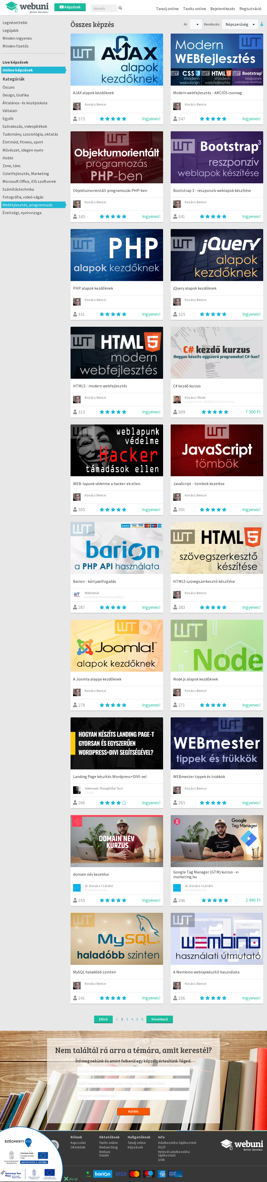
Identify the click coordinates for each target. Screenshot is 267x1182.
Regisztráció (250, 8)
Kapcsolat (78, 1142)
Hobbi (8, 157)
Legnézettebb (15, 22)
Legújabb (10, 30)
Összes (9, 87)
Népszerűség (240, 24)
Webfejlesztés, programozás (28, 204)
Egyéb (8, 118)
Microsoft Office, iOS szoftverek (29, 181)
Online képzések (18, 69)
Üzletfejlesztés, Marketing (26, 173)
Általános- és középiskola (25, 102)
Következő (159, 1019)
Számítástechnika (18, 189)
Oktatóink (78, 1147)
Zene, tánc (12, 165)
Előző (103, 1019)
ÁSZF (162, 1147)
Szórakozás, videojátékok (25, 126)
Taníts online (194, 8)
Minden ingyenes (17, 38)
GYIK (161, 1160)
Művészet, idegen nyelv (23, 150)
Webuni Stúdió (104, 1153)
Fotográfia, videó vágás (23, 196)
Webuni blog (108, 1147)
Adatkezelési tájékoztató (177, 1142)
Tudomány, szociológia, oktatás (30, 134)
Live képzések (15, 62)
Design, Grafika (16, 94)
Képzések (70, 7)
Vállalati (10, 110)
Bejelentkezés (222, 8)
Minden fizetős (16, 45)
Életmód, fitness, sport (23, 141)
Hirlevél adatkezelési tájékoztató (174, 1153)
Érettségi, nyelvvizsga (22, 212)
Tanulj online (167, 8)
